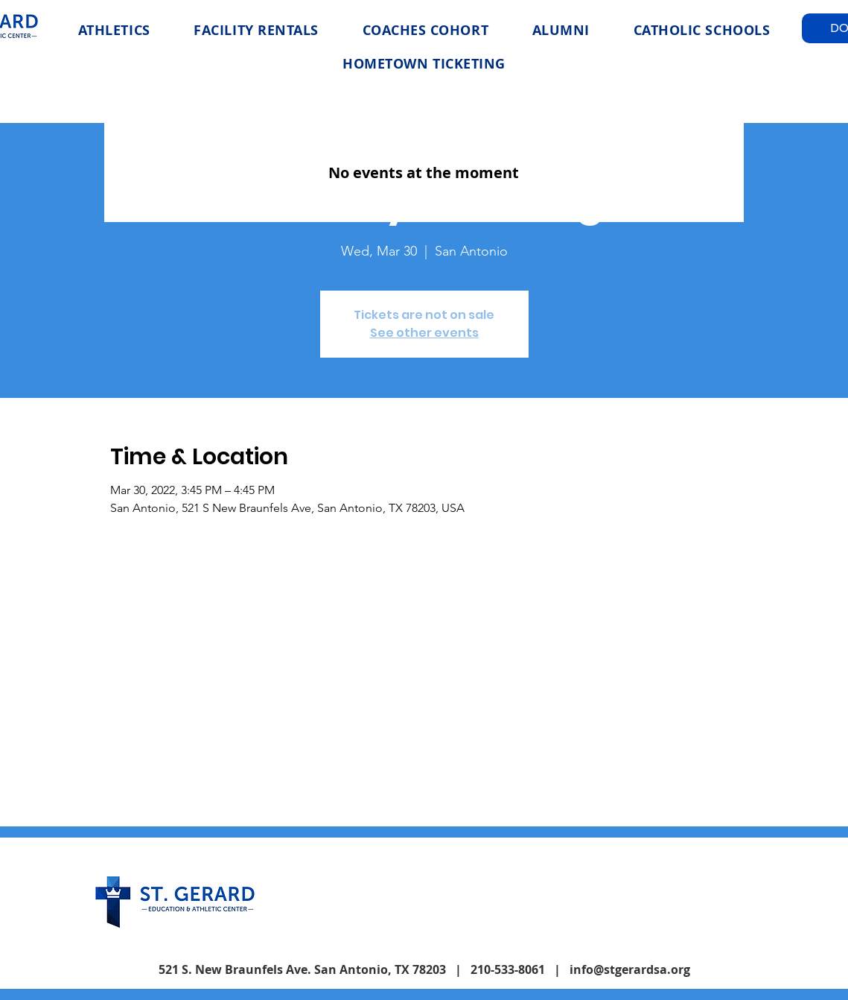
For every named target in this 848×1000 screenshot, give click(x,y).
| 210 (470, 969)
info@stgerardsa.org (630, 969)
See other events (424, 332)
